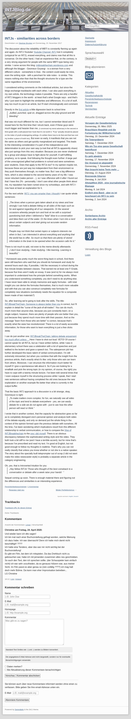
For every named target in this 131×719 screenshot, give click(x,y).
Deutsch (76, 496)
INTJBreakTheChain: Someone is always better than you (32, 304)
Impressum (90, 41)
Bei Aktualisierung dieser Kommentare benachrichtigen (34, 670)
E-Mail (8, 601)
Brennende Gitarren (95, 176)
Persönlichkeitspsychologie (15, 487)
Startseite (89, 38)
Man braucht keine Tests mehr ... (102, 169)
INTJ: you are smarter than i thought (42, 193)
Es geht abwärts (93, 156)
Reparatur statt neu (16, 490)
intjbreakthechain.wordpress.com (52, 65)
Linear (28, 525)
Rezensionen (91, 102)
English (71, 496)
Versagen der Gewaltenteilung (101, 123)
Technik (88, 106)
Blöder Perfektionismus (65, 490)
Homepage (10, 609)
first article (24, 109)
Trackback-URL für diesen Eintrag (18, 508)
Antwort (18, 579)
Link (12, 579)
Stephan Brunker (25, 43)
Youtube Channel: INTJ (45, 52)
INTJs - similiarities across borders (32, 38)
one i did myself (38, 433)
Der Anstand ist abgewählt (99, 163)
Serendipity (19, 709)
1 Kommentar (33, 487)
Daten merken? (14, 666)
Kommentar (10, 617)
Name (8, 593)
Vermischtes (91, 109)
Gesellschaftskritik (94, 96)
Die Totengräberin (94, 140)
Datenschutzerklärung (95, 44)
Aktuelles (89, 92)
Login (87, 255)
